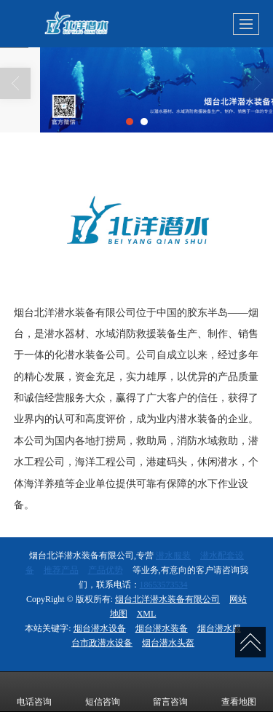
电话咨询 (34, 691)
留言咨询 (170, 691)
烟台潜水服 (219, 628)
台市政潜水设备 (101, 643)
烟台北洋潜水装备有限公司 (167, 599)
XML (147, 614)
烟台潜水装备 (161, 628)
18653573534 (164, 585)
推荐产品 (61, 570)
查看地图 (238, 691)
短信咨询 (102, 691)
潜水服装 (173, 555)
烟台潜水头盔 (168, 643)
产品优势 (105, 570)
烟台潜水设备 (100, 628)
